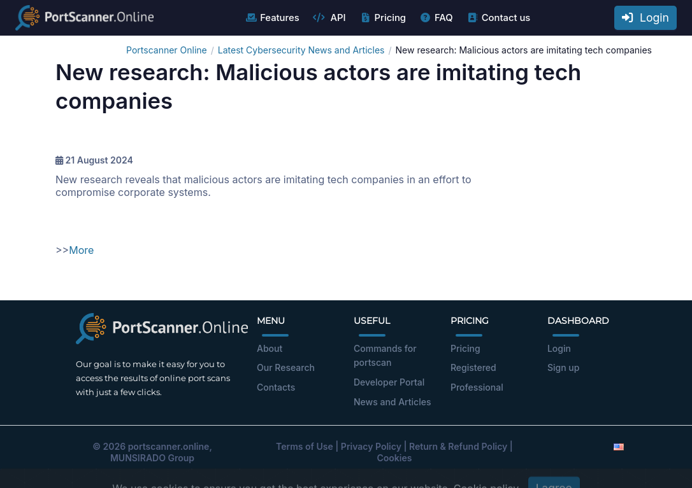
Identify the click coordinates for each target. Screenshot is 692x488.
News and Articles (392, 401)
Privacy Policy (371, 446)
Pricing (382, 18)
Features (272, 18)
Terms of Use (304, 446)
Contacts (276, 387)
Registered (473, 367)
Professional (477, 387)
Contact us (498, 18)
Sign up (563, 367)
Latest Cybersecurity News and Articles (301, 50)
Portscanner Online (166, 50)
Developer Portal (389, 382)
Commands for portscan (385, 355)
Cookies (394, 457)
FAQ (436, 18)
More (81, 250)
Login (645, 17)
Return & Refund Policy (458, 446)
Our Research (286, 367)
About (269, 348)
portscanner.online (169, 446)
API (329, 18)
